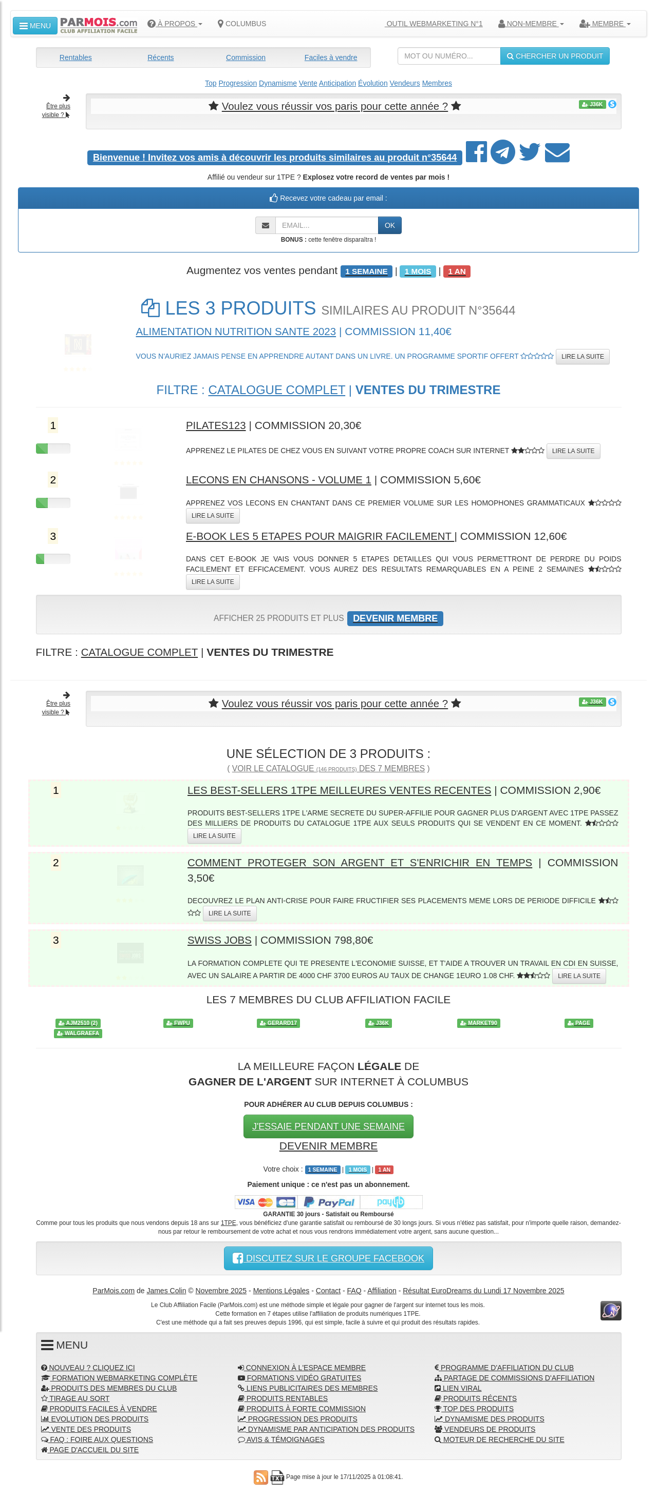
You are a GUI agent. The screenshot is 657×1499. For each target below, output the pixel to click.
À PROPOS (174, 24)
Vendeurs (405, 83)
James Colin (166, 1290)
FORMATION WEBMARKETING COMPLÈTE (119, 1377)
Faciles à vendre (331, 57)
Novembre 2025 (221, 1290)
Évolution (373, 83)
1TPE (228, 1221)
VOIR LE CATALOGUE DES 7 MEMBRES (328, 768)
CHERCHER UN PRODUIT (555, 56)
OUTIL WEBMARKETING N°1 (430, 24)
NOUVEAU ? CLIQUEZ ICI (88, 1366)
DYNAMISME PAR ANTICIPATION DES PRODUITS (326, 1428)
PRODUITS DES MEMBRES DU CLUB (109, 1387)
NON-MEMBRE (531, 24)
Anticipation (337, 83)
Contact (328, 1290)
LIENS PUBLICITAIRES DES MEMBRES (308, 1387)
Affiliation (382, 1290)
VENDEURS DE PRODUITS (485, 1428)
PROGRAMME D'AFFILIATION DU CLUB (504, 1366)
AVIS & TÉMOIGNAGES (281, 1438)
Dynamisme (278, 83)
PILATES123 (217, 425)
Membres (437, 83)
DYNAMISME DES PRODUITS (490, 1418)
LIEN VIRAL (458, 1387)
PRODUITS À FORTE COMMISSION (302, 1408)
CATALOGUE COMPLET (276, 389)
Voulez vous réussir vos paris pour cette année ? (335, 106)
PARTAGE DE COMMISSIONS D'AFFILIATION (514, 1377)
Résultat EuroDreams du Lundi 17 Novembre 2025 (483, 1290)
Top (211, 83)
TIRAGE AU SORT (75, 1397)
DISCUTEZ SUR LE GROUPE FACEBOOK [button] (328, 1257)
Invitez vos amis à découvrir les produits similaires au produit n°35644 (275, 157)
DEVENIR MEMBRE (328, 1145)
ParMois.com (113, 1290)
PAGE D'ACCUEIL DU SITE (90, 1449)
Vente (308, 83)
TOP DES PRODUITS (474, 1408)
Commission (246, 57)
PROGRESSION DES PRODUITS (298, 1418)
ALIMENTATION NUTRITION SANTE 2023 (239, 331)
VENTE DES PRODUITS (86, 1428)
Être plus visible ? (56, 107)
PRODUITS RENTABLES (283, 1397)
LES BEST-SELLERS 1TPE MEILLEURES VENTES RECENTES (343, 789)
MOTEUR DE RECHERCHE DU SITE (500, 1438)
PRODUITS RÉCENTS (476, 1397)
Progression (237, 83)
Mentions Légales (281, 1290)
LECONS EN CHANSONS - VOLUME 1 (281, 479)
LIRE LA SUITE (582, 356)
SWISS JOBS (220, 939)
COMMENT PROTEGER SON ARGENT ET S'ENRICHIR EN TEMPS (360, 862)
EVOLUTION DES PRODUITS (95, 1418)
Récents (160, 57)
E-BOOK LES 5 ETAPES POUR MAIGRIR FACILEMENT (324, 535)
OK (390, 225)
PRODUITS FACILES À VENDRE (99, 1408)
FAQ (354, 1290)
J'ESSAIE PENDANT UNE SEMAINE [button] (328, 1125)
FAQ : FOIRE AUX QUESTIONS (97, 1438)
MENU (35, 26)
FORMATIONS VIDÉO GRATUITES (300, 1377)
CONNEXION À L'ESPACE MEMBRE (302, 1366)
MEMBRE (605, 24)
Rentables (76, 57)
